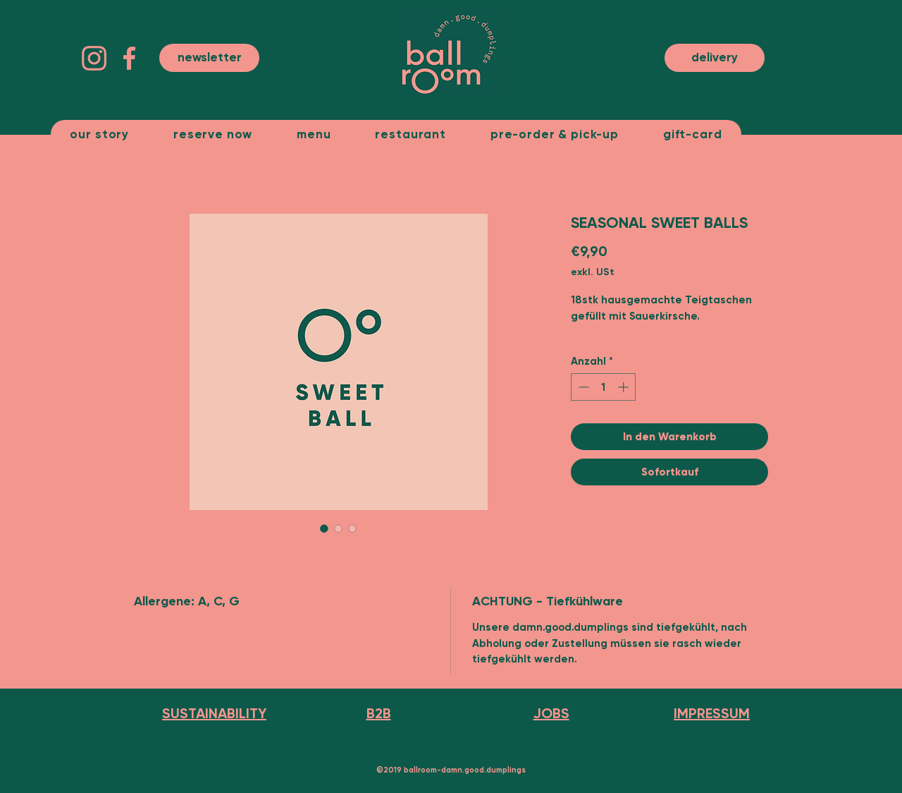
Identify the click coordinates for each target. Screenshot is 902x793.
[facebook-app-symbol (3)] (129, 58)
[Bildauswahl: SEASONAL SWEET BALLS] (324, 528)
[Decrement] (582, 387)
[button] (209, 58)
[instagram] (94, 58)
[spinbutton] (603, 387)
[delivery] (715, 58)
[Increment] (624, 387)
